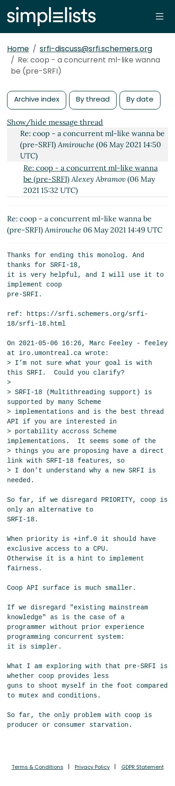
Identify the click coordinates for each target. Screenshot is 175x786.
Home (18, 48)
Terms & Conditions (37, 767)
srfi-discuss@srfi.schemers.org (96, 48)
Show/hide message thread (55, 122)
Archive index (36, 99)
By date (140, 99)
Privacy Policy (92, 767)
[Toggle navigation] (159, 16)
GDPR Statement (142, 767)
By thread (93, 99)
